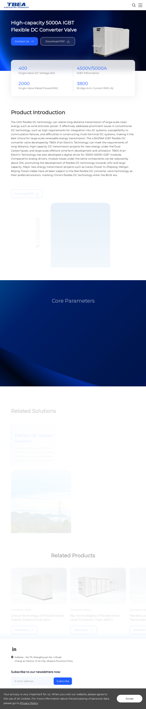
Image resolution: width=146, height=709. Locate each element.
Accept (130, 698)
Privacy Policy (29, 703)
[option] (73, 340)
